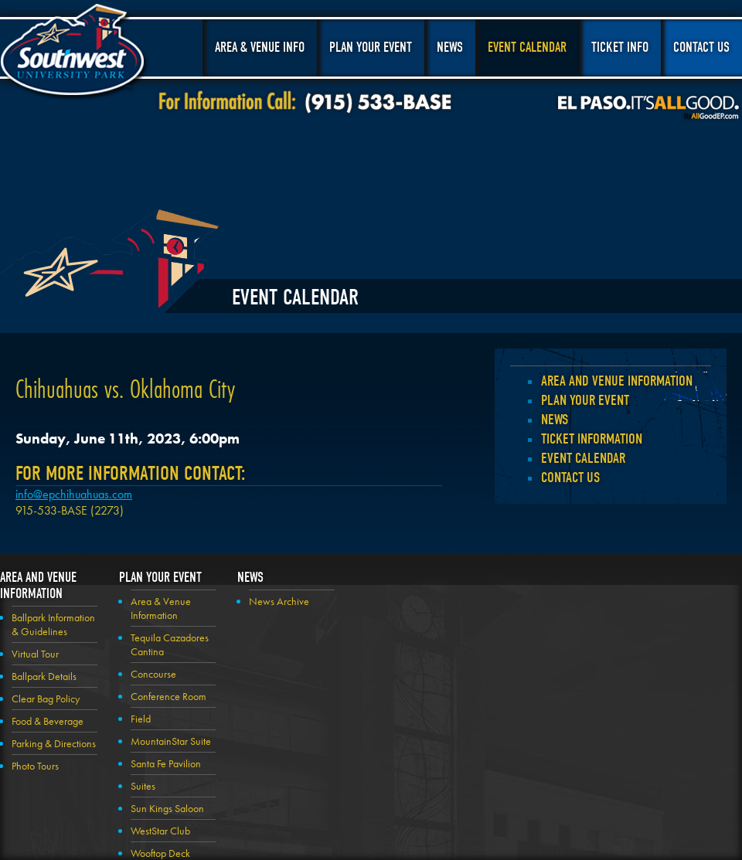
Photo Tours (35, 766)
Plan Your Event (370, 47)
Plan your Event (585, 400)
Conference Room (168, 696)
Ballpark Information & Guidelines (53, 624)
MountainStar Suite (171, 741)
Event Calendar (527, 47)
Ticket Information (591, 438)
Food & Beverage (47, 721)
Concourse (153, 674)
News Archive (279, 601)
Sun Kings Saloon (167, 808)
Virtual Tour (35, 654)
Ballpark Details (44, 676)
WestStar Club (160, 831)
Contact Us (701, 47)
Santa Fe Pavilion (166, 763)
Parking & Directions (54, 743)
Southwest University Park (74, 52)
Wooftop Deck (160, 853)
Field (141, 719)
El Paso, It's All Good (648, 107)
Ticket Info (619, 47)
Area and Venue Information (617, 380)
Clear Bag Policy (46, 698)
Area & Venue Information (161, 608)
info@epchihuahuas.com (73, 494)
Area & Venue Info (260, 47)
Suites (143, 786)
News (450, 47)
